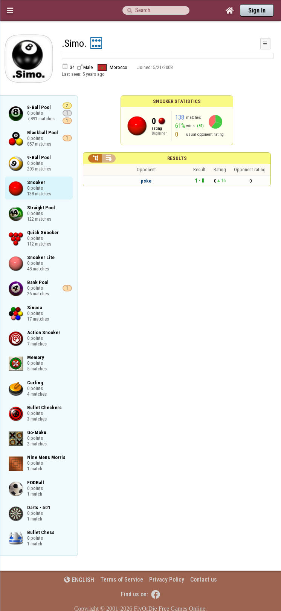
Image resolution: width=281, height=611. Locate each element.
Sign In (257, 10)
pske (146, 181)
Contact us (203, 579)
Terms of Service (121, 579)
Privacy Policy (166, 579)
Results (177, 158)
